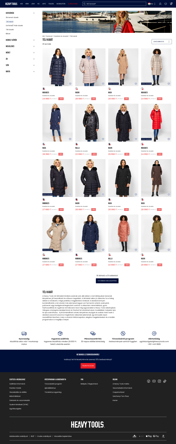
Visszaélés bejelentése (63, 436)
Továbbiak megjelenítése (107, 281)
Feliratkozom (88, 366)
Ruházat (49, 36)
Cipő (44, 4)
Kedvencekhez (70, 83)
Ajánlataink (73, 4)
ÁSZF (32, 436)
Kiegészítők (61, 4)
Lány (33, 4)
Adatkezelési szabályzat (18, 436)
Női (21, 4)
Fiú (38, 4)
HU (150, 3)
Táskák (51, 4)
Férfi (27, 4)
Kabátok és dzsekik (61, 36)
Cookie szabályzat (44, 436)
